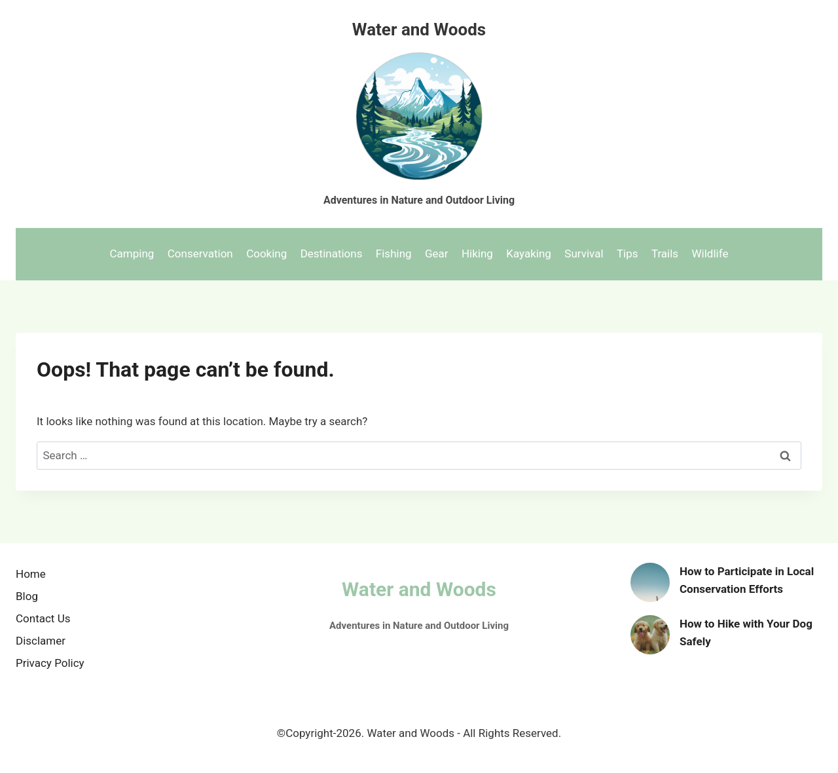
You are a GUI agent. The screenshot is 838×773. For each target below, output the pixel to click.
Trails (664, 253)
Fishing (394, 253)
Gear (436, 253)
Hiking (477, 253)
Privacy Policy (50, 662)
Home (31, 573)
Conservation (200, 253)
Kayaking (528, 253)
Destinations (332, 253)
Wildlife (710, 253)
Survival (583, 253)
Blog (27, 596)
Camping (132, 253)
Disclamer (40, 640)
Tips (627, 253)
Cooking (266, 253)
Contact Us (43, 618)
